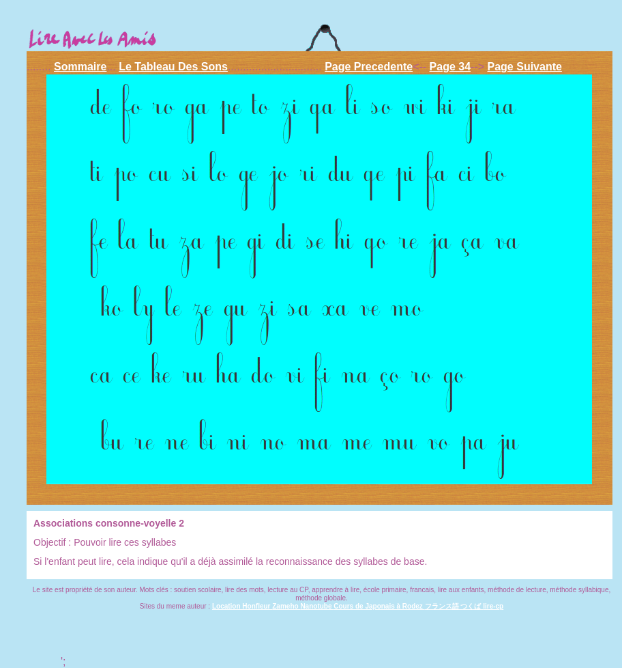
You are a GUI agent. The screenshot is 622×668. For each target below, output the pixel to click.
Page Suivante (525, 66)
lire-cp (493, 606)
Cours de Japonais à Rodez (379, 606)
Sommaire (80, 66)
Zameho (286, 606)
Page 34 (450, 66)
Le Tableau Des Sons (173, 66)
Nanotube (317, 606)
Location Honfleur (242, 606)
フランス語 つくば (454, 606)
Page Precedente (369, 66)
